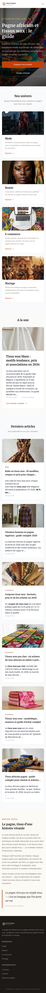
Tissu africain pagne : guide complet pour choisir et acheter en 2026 (22, 780)
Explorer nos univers (23, 64)
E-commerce (7, 954)
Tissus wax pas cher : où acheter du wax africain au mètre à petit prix (22, 660)
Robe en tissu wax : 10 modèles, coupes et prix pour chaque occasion (22, 474)
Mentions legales (8, 978)
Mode (4, 946)
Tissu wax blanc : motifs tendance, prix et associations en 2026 (23, 360)
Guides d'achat (23, 73)
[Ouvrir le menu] (43, 4)
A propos (5, 969)
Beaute (4, 950)
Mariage (5, 959)
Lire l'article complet (16, 403)
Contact (5, 974)
